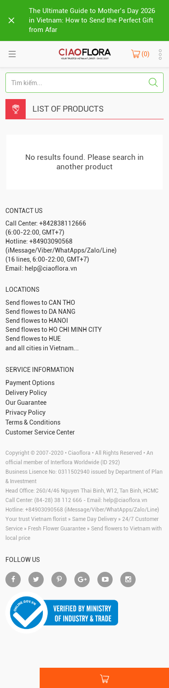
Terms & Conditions (32, 422)
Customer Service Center (40, 432)
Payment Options (30, 382)
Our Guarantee (25, 402)
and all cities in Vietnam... (42, 348)
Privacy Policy (25, 412)
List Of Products (68, 108)
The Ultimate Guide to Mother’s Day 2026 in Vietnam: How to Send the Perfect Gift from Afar (92, 20)
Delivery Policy (26, 392)
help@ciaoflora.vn (125, 500)
